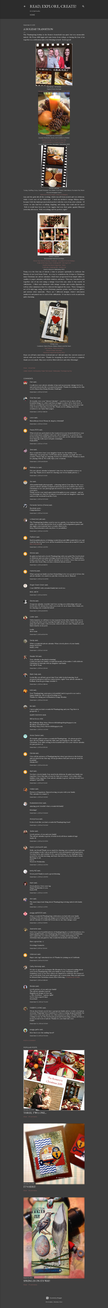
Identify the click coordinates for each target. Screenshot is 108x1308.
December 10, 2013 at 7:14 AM (39, 1002)
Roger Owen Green (37, 585)
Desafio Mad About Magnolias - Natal (54, 265)
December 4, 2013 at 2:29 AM (39, 668)
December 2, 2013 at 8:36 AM (39, 461)
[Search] (83, 6)
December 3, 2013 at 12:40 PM (39, 579)
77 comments (33, 1284)
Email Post (32, 368)
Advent (30, 371)
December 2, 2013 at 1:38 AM (38, 412)
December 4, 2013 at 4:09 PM (39, 877)
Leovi (32, 418)
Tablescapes (56, 371)
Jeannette (33, 929)
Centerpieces (37, 371)
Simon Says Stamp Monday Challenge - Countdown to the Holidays (54, 261)
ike (31, 706)
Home (32, 15)
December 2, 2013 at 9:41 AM (38, 475)
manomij (33, 571)
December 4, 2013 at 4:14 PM (39, 893)
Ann (31, 899)
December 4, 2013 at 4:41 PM (39, 907)
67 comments (33, 1116)
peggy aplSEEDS (36, 913)
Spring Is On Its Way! (36, 1280)
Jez (31, 481)
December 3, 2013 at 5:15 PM (38, 595)
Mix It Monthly (35, 544)
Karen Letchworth (36, 847)
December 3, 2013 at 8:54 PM (39, 634)
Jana (31, 450)
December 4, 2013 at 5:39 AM (39, 747)
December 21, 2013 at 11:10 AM (39, 1035)
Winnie (32, 553)
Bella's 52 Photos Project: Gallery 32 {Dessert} (54, 194)
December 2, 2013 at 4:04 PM (39, 531)
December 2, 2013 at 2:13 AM (38, 424)
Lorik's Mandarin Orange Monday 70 (54, 142)
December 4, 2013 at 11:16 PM (38, 923)
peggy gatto (34, 1029)
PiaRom (33, 537)
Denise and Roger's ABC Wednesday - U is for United (54, 91)
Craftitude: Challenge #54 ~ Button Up (54, 267)
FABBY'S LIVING (36, 1008)
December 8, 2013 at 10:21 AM (39, 960)
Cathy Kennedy (35, 966)
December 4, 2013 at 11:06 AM (39, 813)
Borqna (32, 986)
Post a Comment (29, 1040)
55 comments (33, 1190)
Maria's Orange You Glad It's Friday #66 (54, 140)
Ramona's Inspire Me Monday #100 (54, 352)
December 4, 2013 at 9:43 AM (39, 797)
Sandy (32, 640)
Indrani (32, 789)
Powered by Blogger (54, 1298)
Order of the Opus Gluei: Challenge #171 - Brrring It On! (54, 263)
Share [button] (25, 368)
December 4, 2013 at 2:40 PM (39, 864)
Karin (32, 883)
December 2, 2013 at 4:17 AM (38, 443)
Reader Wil (34, 656)
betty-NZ (33, 871)
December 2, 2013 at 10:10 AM (39, 499)
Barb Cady (33, 674)
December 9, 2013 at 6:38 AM (39, 980)
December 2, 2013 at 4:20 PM (39, 547)
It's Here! (29, 1186)
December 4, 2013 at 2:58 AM (39, 684)
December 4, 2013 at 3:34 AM (39, 700)
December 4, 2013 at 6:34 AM (39, 765)
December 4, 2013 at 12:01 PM (39, 841)
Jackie (32, 831)
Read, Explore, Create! (53, 6)
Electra (32, 601)
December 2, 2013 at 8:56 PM (39, 565)
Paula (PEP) (34, 430)
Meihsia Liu (34, 467)
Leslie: (32, 617)
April (31, 771)
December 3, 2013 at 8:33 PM (39, 611)
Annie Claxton (35, 735)
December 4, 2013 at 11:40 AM (39, 825)
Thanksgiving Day (66, 371)
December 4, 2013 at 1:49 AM (38, 650)
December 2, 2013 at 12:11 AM (38, 392)
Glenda (32, 753)
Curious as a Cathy (73, 977)
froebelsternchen (36, 803)
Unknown (33, 954)
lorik (31, 690)
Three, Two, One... (34, 1112)
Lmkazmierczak (36, 519)
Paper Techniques (46, 371)
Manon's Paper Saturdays (54, 350)
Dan (31, 382)
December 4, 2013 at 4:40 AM (39, 729)
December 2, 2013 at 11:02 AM (39, 513)
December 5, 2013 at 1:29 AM (38, 948)
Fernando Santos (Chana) (39, 505)
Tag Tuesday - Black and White (54, 348)
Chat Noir (33, 398)
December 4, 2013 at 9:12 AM (38, 783)
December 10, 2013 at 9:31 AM (39, 1023)
